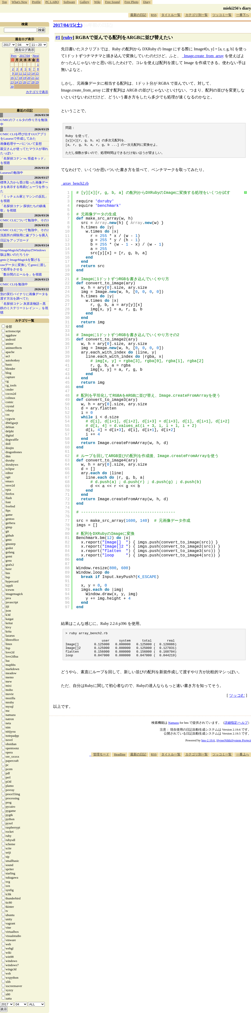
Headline (119, 762)
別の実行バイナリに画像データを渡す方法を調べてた (24, 296)
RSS (154, 15)
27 (28, 82)
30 (12, 86)
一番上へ (242, 762)
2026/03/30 (41, 115)
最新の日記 (138, 15)
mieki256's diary (237, 8)
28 (33, 82)
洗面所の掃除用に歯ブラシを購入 (24, 235)
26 (24, 82)
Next (35, 55)
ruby (68, 37)
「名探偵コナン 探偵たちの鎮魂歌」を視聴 (23, 208)
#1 (58, 37)
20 (28, 77)
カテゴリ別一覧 (196, 15)
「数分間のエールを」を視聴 (21, 274)
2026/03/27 (41, 177)
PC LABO (52, 2)
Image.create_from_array (204, 56)
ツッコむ (237, 703)
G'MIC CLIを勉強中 (14, 284)
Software (69, 2)
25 (20, 82)
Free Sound (112, 2)
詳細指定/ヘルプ (236, 730)
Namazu (173, 730)
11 (20, 73)
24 (16, 82)
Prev (14, 55)
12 (24, 73)
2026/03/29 (41, 129)
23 (12, 82)
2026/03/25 (41, 225)
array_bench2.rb (76, 186)
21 (33, 77)
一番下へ (242, 15)
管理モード (101, 762)
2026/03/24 (41, 245)
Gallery (84, 2)
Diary (146, 2)
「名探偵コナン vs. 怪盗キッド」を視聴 (23, 161)
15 (37, 73)
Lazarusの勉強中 (11, 172)
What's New (19, 2)
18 (20, 77)
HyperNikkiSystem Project (234, 748)
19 (24, 77)
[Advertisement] (161, 779)
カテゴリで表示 (37, 92)
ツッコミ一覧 (222, 15)
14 (33, 73)
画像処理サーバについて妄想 (21, 143)
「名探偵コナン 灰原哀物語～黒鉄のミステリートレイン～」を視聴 (24, 308)
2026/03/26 (41, 215)
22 (37, 77)
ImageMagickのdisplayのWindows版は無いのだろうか (23, 252)
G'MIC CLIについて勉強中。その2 (24, 230)
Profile (36, 2)
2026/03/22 (41, 289)
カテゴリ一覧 (24, 320)
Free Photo (131, 2)
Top (4, 2)
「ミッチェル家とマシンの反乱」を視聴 (24, 199)
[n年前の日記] (98, 25)
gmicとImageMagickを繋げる (20, 260)
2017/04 (24, 55)
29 (37, 82)
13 (28, 73)
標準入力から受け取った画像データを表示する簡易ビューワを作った (24, 187)
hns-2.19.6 (208, 748)
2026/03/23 (41, 279)
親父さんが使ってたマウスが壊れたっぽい (24, 151)
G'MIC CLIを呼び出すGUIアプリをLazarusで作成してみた (23, 136)
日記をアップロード (14, 240)
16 (12, 77)
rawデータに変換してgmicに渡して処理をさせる (23, 267)
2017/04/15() (67, 25)
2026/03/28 (41, 168)
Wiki (97, 2)
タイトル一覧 (170, 15)
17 (16, 77)
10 (16, 73)
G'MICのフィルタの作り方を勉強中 (23, 122)
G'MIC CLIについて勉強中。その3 (24, 220)
